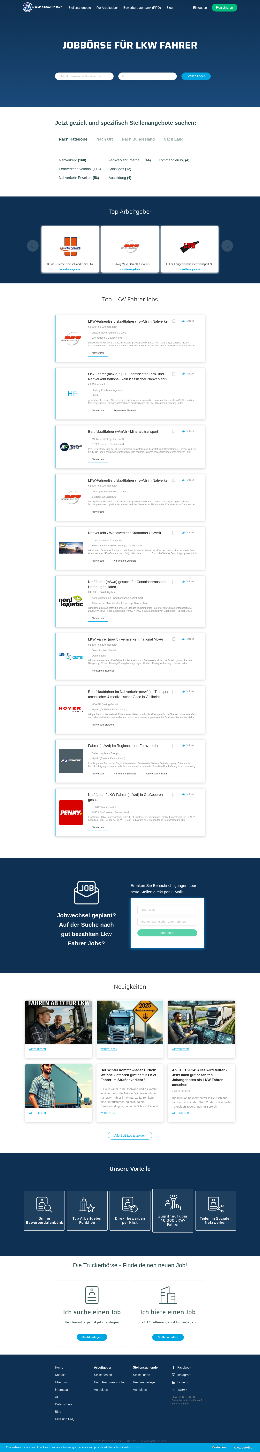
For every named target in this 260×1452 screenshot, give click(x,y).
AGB (58, 1397)
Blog (58, 1411)
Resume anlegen (145, 1382)
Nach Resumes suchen (110, 1382)
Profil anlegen (92, 1337)
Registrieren (224, 7)
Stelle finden (141, 1375)
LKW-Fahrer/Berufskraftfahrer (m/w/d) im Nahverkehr (129, 321)
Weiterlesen (37, 1049)
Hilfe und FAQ (64, 1419)
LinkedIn (183, 1382)
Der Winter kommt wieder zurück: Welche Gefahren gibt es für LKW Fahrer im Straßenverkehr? (128, 1075)
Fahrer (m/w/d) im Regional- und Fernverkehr (123, 746)
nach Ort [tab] (104, 139)
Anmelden (101, 1389)
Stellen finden (196, 76)
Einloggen (200, 7)
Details (138, 1447)
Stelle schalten (168, 1337)
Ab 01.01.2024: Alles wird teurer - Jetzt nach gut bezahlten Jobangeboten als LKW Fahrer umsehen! (199, 1077)
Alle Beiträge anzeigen (130, 1135)
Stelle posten (103, 1375)
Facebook (184, 1367)
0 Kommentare (181, 1090)
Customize (219, 1447)
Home (59, 1367)
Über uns (61, 1382)
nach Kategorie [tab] (73, 139)
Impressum (62, 1389)
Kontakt (60, 1375)
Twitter (182, 1390)
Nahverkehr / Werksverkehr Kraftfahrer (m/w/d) (124, 533)
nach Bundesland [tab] (138, 139)
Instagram (184, 1375)
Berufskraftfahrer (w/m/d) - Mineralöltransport (123, 432)
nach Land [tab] (174, 139)
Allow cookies (243, 1447)
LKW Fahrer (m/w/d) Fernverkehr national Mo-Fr (125, 639)
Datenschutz (63, 1404)
